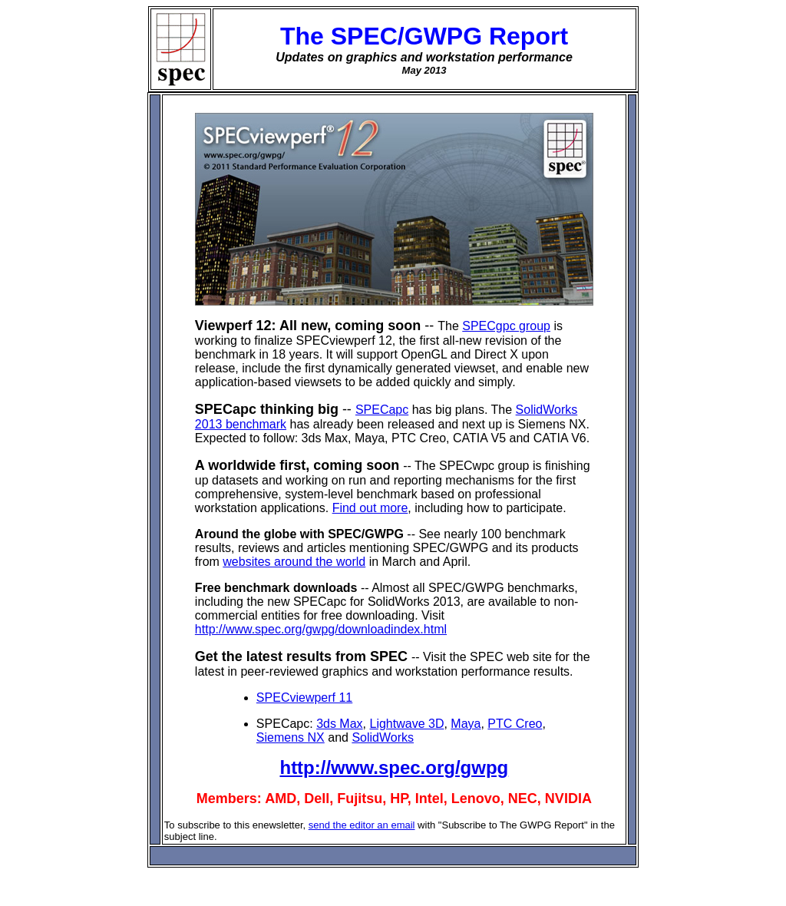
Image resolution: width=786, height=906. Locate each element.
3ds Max (339, 723)
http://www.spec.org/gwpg (393, 767)
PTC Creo (514, 723)
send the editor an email (362, 825)
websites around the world (294, 561)
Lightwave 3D (406, 723)
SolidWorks (383, 737)
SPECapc (381, 409)
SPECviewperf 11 (304, 697)
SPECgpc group (506, 325)
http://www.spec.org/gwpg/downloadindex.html (321, 629)
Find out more (370, 507)
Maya (466, 723)
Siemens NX (290, 737)
